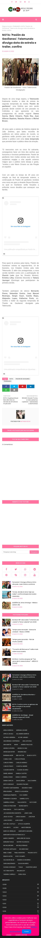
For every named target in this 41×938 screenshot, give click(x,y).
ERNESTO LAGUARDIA (21, 791)
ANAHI (16, 745)
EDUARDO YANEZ (27, 788)
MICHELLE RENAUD (21, 845)
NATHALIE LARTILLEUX (9, 849)
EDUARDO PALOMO (22, 784)
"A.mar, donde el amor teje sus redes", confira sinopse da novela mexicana (24, 594)
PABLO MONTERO (19, 853)
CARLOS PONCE (8, 766)
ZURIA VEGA (22, 874)
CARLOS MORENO (21, 763)
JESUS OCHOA (8, 817)
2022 (21, 900)
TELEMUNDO (16, 26)
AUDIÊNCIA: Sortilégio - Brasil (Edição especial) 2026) (22, 716)
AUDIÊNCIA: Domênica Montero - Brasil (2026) (24, 696)
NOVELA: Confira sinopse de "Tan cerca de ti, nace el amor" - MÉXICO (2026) (25, 661)
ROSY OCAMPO (20, 856)
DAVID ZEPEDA (20, 781)
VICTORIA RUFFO (8, 871)
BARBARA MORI (8, 755)
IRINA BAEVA (7, 809)
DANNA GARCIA (8, 781)
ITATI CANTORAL (19, 809)
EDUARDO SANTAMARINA (11, 788)
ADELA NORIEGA (8, 730)
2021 (21, 904)
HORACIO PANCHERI (9, 806)
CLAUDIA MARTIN (8, 770)
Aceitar (26, 931)
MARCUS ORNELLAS (9, 831)
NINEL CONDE (7, 853)
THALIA (20, 867)
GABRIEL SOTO (24, 799)
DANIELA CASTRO (21, 773)
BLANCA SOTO (31, 755)
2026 (21, 884)
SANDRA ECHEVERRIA (24, 860)
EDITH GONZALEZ (8, 784)
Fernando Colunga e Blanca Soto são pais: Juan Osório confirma (24, 583)
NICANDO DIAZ (23, 849)
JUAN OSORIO (7, 820)
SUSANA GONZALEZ (9, 867)
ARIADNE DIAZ (22, 752)
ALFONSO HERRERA (9, 737)
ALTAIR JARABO (23, 737)
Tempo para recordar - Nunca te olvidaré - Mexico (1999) (24, 631)
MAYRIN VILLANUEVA (23, 842)
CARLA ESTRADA (20, 759)
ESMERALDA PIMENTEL (10, 795)
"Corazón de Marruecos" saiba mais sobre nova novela (25, 650)
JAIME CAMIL (28, 813)
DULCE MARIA (32, 781)
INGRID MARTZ (23, 806)
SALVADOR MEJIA (8, 860)
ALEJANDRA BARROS (22, 734)
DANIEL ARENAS (8, 773)
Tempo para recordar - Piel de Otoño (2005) (23, 640)
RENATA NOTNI (7, 856)
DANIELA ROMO (8, 777)
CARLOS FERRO (8, 763)
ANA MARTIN (7, 745)
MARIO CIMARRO (8, 838)
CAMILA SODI (7, 759)
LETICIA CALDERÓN (24, 824)
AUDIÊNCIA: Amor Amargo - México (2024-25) (24, 604)
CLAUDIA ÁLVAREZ (22, 770)
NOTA (11, 379)
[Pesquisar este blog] (16, 552)
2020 (21, 907)
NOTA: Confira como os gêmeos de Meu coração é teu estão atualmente (25, 706)
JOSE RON (31, 817)
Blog (13, 935)
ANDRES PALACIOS (26, 745)
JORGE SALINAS (20, 817)
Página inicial (6, 26)
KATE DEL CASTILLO (9, 824)
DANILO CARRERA (21, 777)
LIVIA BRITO (6, 827)
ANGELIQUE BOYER (9, 752)
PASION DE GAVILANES (23, 379)
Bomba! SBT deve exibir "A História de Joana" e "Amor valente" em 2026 (25, 621)
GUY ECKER (33, 802)
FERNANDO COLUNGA (10, 799)
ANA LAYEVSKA (27, 741)
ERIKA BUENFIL (7, 791)
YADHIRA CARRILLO (9, 874)
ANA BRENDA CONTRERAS (11, 741)
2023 (21, 896)
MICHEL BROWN (8, 845)
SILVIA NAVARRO (23, 863)
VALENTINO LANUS (31, 867)
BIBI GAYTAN (20, 755)
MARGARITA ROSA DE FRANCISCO (14, 835)
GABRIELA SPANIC (9, 802)
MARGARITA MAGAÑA (25, 831)
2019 (21, 911)
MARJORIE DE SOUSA (23, 838)
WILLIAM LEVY (21, 871)
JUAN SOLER (19, 820)
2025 (21, 888)
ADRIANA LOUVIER (21, 730)
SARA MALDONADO (9, 863)
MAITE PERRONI (26, 827)
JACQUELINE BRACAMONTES (12, 813)
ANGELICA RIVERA (9, 748)
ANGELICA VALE (22, 748)
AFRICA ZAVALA (8, 734)
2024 (21, 892)
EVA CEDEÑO (23, 795)
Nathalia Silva (25, 421)
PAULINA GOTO (32, 853)
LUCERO (15, 827)
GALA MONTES (21, 802)
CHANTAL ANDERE (21, 766)
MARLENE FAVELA (8, 842)
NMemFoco (31, 935)
